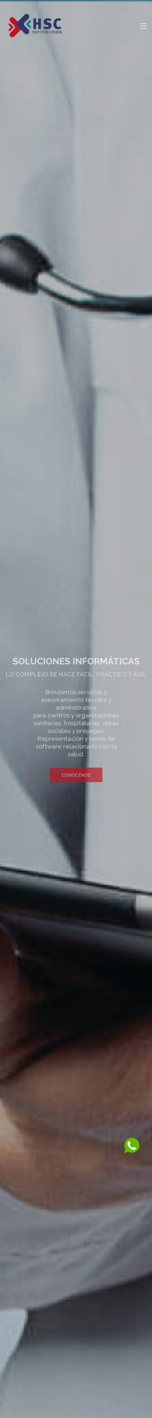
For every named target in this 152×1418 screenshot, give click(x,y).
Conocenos (76, 779)
